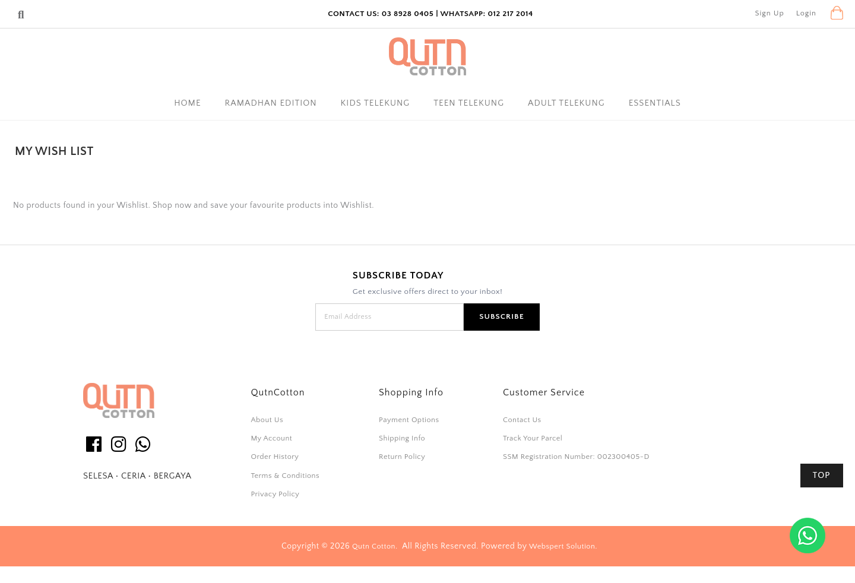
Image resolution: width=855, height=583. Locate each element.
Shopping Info (411, 392)
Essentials (655, 103)
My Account (271, 438)
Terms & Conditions (285, 475)
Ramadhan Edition (271, 103)
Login (806, 13)
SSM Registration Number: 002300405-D (576, 456)
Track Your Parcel (532, 438)
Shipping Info (402, 438)
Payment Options (409, 420)
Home (187, 103)
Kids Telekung (375, 103)
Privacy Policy (275, 494)
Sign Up (769, 13)
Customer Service (544, 392)
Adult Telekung (566, 103)
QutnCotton (278, 392)
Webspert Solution (562, 546)
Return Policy (402, 456)
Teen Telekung (468, 103)
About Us (267, 420)
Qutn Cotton (373, 546)
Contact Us (522, 420)
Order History (275, 456)
